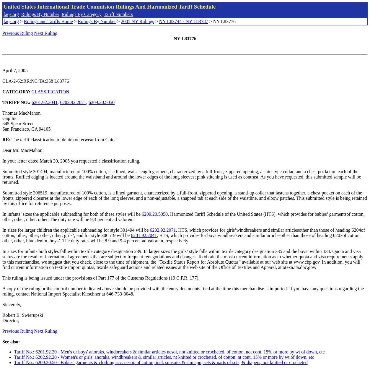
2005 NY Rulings (137, 21)
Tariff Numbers (118, 14)
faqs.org (11, 14)
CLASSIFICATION (50, 91)
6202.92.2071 (73, 102)
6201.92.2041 (45, 102)
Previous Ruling (17, 33)
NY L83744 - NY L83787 (183, 21)
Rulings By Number (40, 14)
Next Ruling (46, 33)
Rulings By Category (82, 14)
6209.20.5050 (102, 102)
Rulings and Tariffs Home (48, 21)
